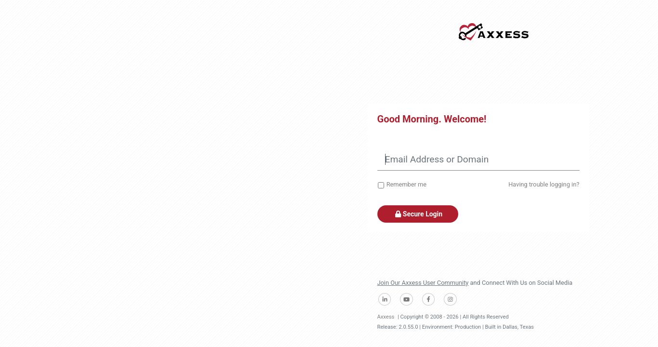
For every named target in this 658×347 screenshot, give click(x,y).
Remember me (406, 184)
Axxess (386, 317)
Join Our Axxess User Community (423, 282)
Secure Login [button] (418, 214)
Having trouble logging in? (543, 184)
